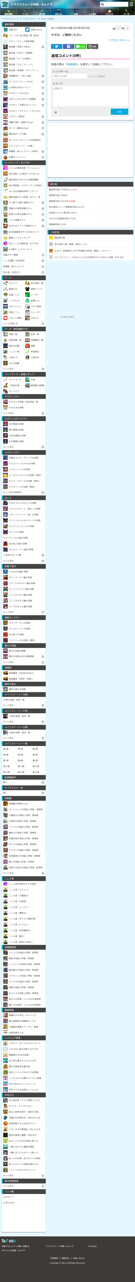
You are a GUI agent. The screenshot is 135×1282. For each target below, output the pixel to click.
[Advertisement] (90, 147)
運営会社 (65, 1258)
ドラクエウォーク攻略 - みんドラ (31, 4)
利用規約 (54, 1258)
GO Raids (93, 1246)
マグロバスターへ (119, 40)
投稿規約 (72, 64)
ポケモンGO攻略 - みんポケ (13, 1250)
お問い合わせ (79, 1258)
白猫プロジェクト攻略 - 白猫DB (15, 1246)
